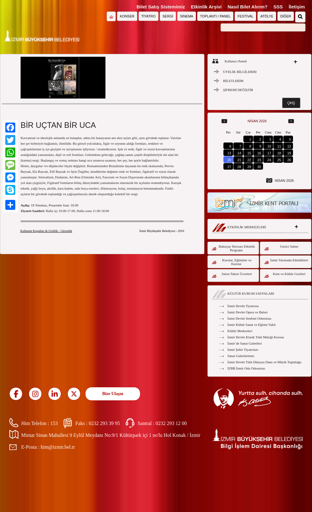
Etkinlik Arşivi (206, 6)
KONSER (127, 16)
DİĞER (285, 16)
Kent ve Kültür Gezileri (284, 275)
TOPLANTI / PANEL (215, 16)
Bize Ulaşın (112, 393)
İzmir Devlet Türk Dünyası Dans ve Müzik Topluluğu (264, 362)
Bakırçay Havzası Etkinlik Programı (233, 248)
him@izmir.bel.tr (58, 447)
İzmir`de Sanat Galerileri (244, 343)
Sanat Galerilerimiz (240, 356)
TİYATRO (148, 16)
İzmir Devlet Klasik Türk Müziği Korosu (255, 337)
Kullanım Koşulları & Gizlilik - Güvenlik (46, 231)
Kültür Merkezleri (239, 331)
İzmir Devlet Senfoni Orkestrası (249, 318)
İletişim (297, 6)
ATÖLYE (266, 16)
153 (54, 423)
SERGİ (168, 16)
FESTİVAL (245, 16)
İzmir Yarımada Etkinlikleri (286, 261)
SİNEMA (186, 16)
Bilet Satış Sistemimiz (161, 6)
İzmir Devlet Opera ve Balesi (247, 312)
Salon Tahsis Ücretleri (232, 275)
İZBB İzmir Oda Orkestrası (246, 368)
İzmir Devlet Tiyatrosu (243, 306)
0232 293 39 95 (104, 423)
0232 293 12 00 (171, 423)
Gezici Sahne (281, 247)
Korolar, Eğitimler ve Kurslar (231, 262)
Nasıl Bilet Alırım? (247, 6)
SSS (278, 6)
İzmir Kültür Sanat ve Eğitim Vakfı (251, 324)
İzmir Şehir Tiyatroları (242, 349)
